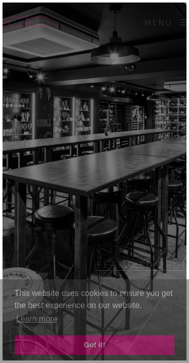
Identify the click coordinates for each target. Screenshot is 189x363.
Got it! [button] (94, 345)
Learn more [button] (36, 319)
